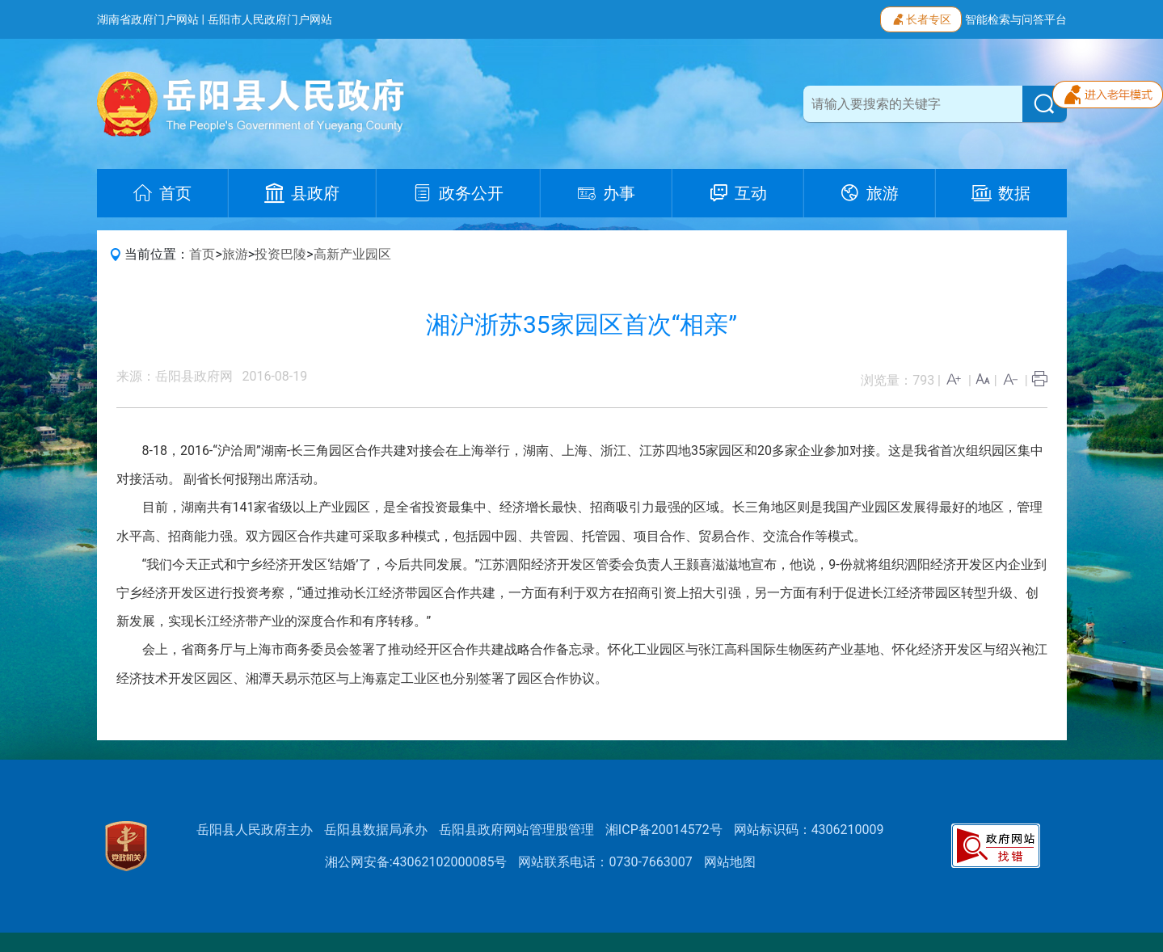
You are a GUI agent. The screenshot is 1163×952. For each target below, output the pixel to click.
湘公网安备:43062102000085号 (416, 862)
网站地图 (730, 862)
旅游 (235, 254)
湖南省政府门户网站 (148, 19)
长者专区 (921, 18)
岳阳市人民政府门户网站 (270, 19)
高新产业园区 (352, 254)
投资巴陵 (280, 254)
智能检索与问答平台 (1016, 19)
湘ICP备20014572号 (664, 829)
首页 (202, 254)
